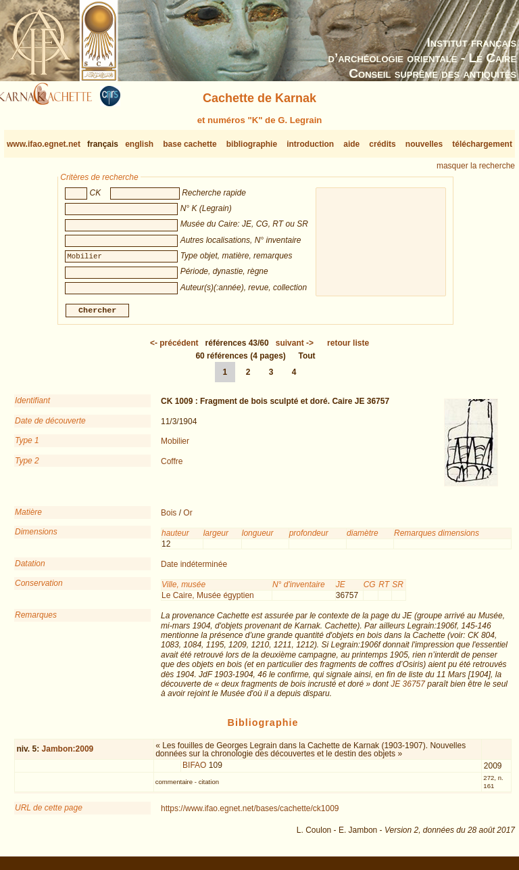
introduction (310, 144)
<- (174, 348)
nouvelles (424, 144)
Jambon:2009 (68, 754)
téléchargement (482, 144)
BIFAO (194, 770)
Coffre (171, 466)
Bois (168, 518)
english (139, 144)
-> (295, 348)
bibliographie (251, 144)
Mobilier (175, 446)
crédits (382, 144)
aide (351, 144)
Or (187, 518)
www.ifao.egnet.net (43, 144)
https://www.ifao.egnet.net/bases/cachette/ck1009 (250, 814)
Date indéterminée (194, 569)
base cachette (189, 144)
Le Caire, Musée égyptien (208, 600)
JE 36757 (408, 689)
